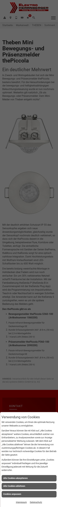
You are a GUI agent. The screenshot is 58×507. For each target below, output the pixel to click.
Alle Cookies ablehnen (14, 486)
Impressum (21, 502)
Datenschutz (36, 502)
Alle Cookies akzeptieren (15, 478)
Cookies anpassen (12, 494)
